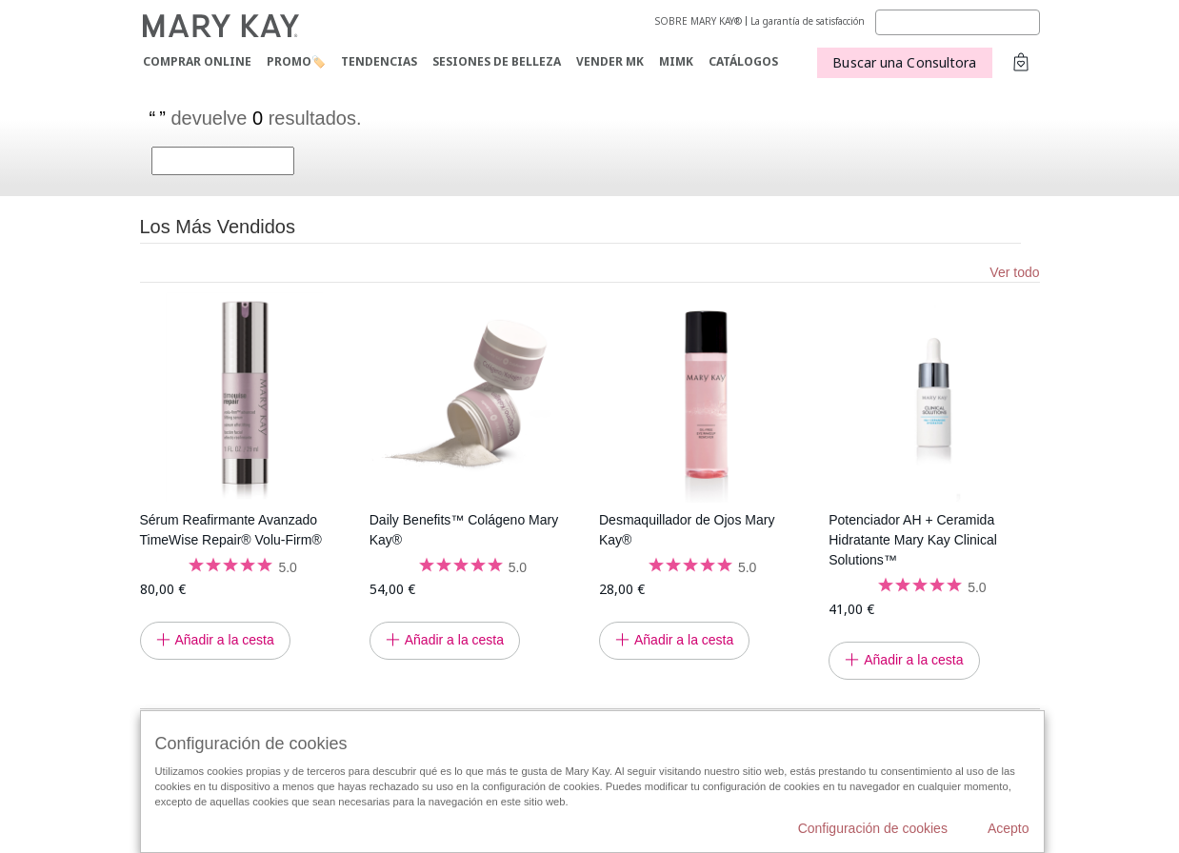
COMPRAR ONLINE (197, 61)
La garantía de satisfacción (807, 21)
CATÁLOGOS (743, 61)
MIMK (676, 61)
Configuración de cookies (873, 828)
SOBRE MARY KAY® (698, 21)
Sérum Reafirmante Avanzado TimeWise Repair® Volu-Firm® (231, 529)
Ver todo (1014, 272)
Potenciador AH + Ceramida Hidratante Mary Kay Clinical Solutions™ (913, 539)
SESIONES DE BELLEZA (496, 61)
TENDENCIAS (379, 61)
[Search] (957, 22)
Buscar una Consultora (904, 62)
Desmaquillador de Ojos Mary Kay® (686, 529)
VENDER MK (610, 61)
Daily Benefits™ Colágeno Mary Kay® (464, 529)
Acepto (1008, 828)
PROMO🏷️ (296, 61)
